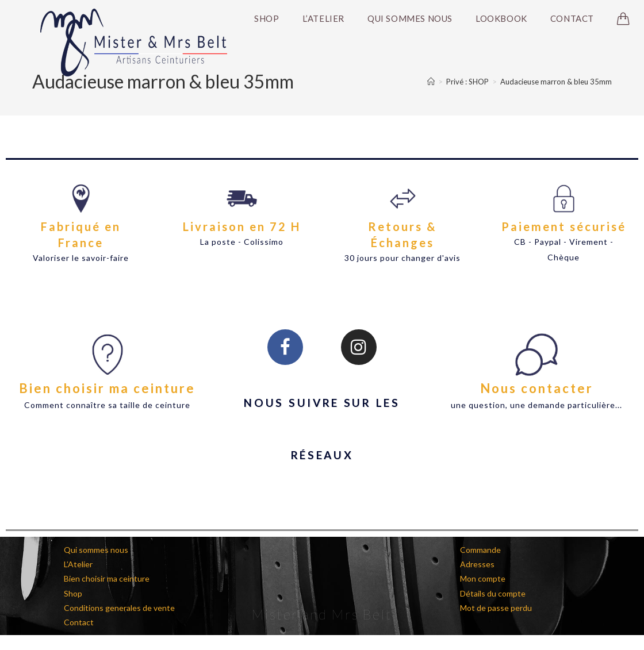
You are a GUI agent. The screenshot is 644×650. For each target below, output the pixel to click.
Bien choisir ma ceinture (107, 388)
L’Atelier (78, 564)
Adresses (477, 564)
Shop (73, 593)
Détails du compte (493, 593)
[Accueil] (431, 81)
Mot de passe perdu (496, 608)
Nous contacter (536, 388)
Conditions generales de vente (119, 608)
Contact (79, 622)
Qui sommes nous (96, 550)
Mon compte (482, 578)
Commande (480, 550)
